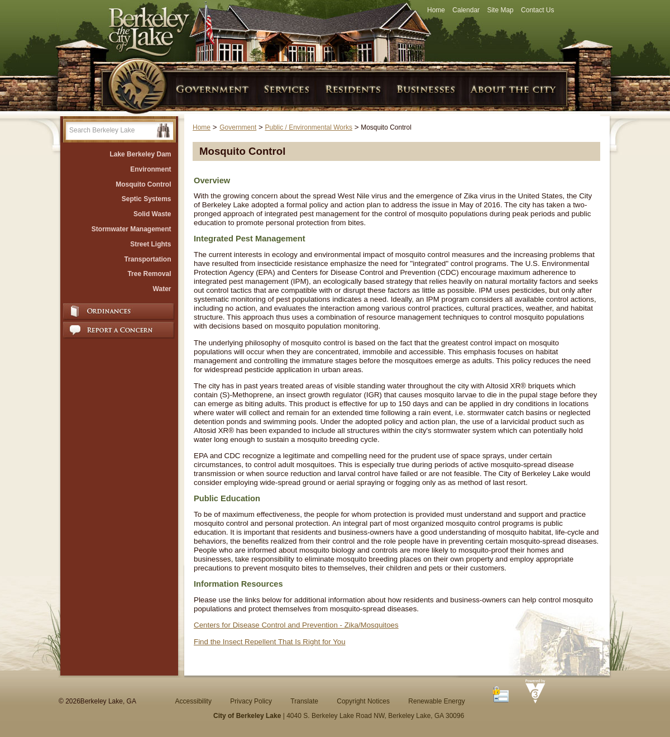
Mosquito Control (143, 184)
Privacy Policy (251, 701)
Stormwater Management (131, 229)
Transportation (147, 259)
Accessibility (193, 701)
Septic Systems (146, 199)
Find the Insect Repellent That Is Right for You (270, 642)
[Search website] (111, 130)
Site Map (500, 10)
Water (162, 289)
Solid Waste (152, 214)
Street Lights (150, 244)
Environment (150, 169)
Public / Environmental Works (308, 127)
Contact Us (537, 10)
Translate (304, 701)
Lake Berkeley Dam (140, 154)
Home (436, 10)
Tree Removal (149, 274)
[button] (163, 130)
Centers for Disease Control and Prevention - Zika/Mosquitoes (296, 625)
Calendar (466, 10)
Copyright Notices (363, 701)
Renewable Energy (436, 701)
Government (237, 127)
